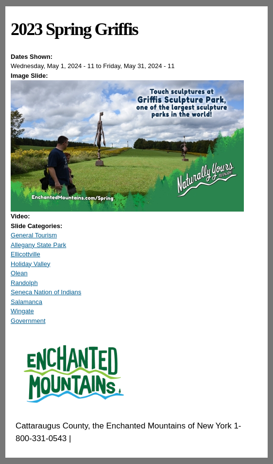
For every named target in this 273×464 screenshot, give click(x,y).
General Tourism (34, 235)
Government (28, 320)
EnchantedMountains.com (120, 438)
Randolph (24, 282)
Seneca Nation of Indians (46, 292)
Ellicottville (25, 254)
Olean (19, 273)
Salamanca (26, 301)
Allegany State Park (38, 245)
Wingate (22, 311)
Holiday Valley (30, 264)
